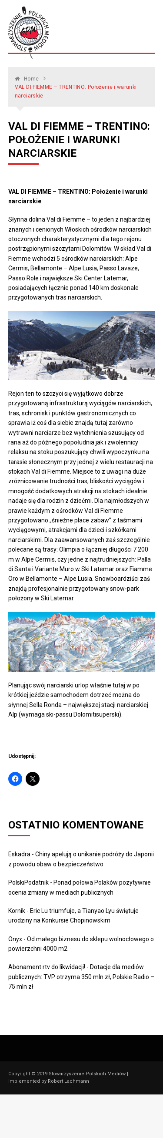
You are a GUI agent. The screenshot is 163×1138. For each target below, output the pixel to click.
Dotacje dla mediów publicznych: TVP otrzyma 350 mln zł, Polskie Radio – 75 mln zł (81, 976)
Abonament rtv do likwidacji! (46, 966)
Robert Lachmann (68, 1081)
